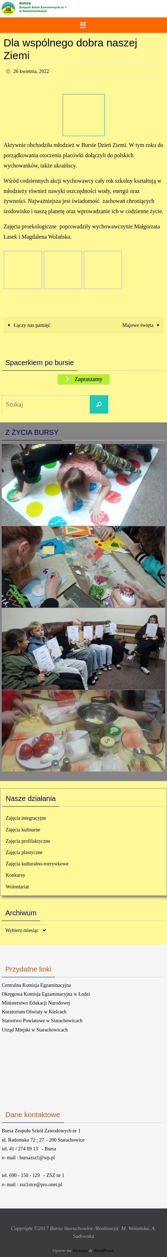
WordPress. (104, 1250)
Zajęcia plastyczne (24, 852)
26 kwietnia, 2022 (31, 71)
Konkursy (15, 875)
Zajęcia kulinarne (23, 829)
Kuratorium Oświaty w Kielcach (34, 1011)
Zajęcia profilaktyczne (28, 841)
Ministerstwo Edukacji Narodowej (36, 1003)
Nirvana (80, 1250)
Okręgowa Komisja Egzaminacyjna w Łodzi (46, 994)
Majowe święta (142, 325)
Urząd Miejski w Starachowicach (35, 1030)
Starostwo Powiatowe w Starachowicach (42, 1020)
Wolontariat (17, 886)
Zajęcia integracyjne (26, 818)
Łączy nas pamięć (27, 325)
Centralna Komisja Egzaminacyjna (36, 985)
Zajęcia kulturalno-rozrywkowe (37, 863)
